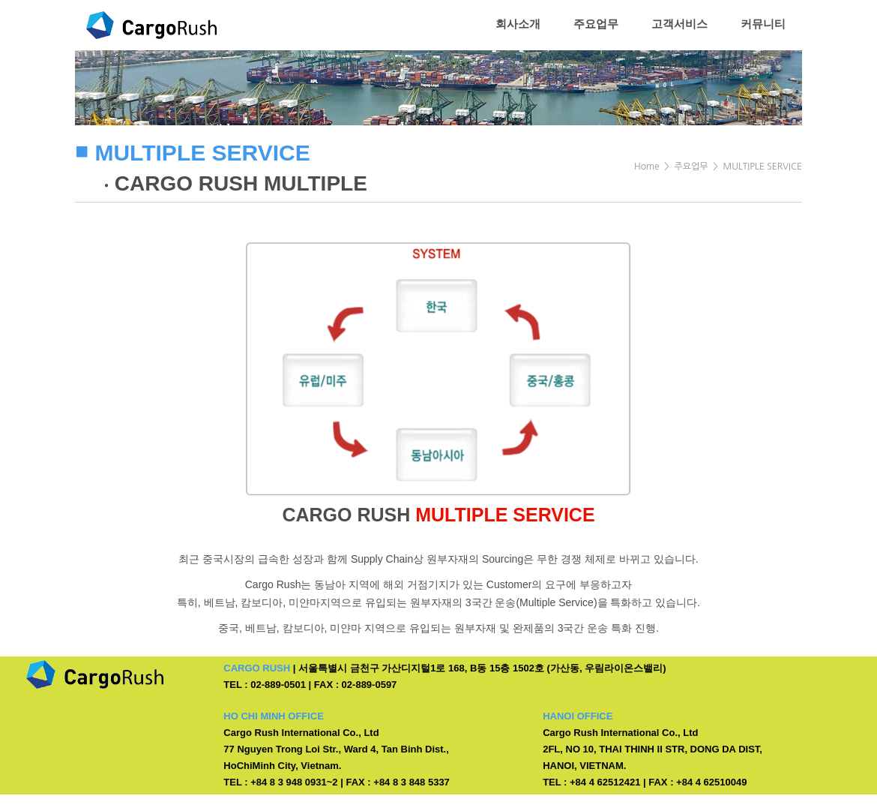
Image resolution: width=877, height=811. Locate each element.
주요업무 (595, 23)
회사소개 (517, 23)
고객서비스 (679, 23)
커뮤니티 (763, 23)
